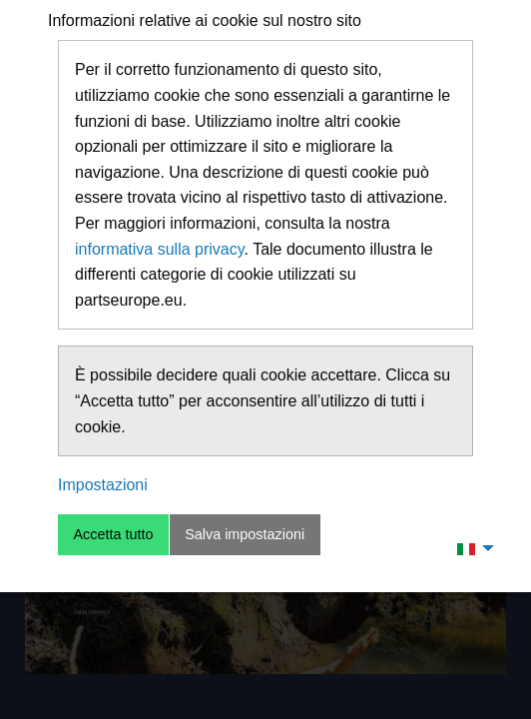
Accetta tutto (113, 534)
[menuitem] (470, 548)
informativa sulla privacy (160, 249)
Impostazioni (103, 484)
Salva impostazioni (244, 534)
